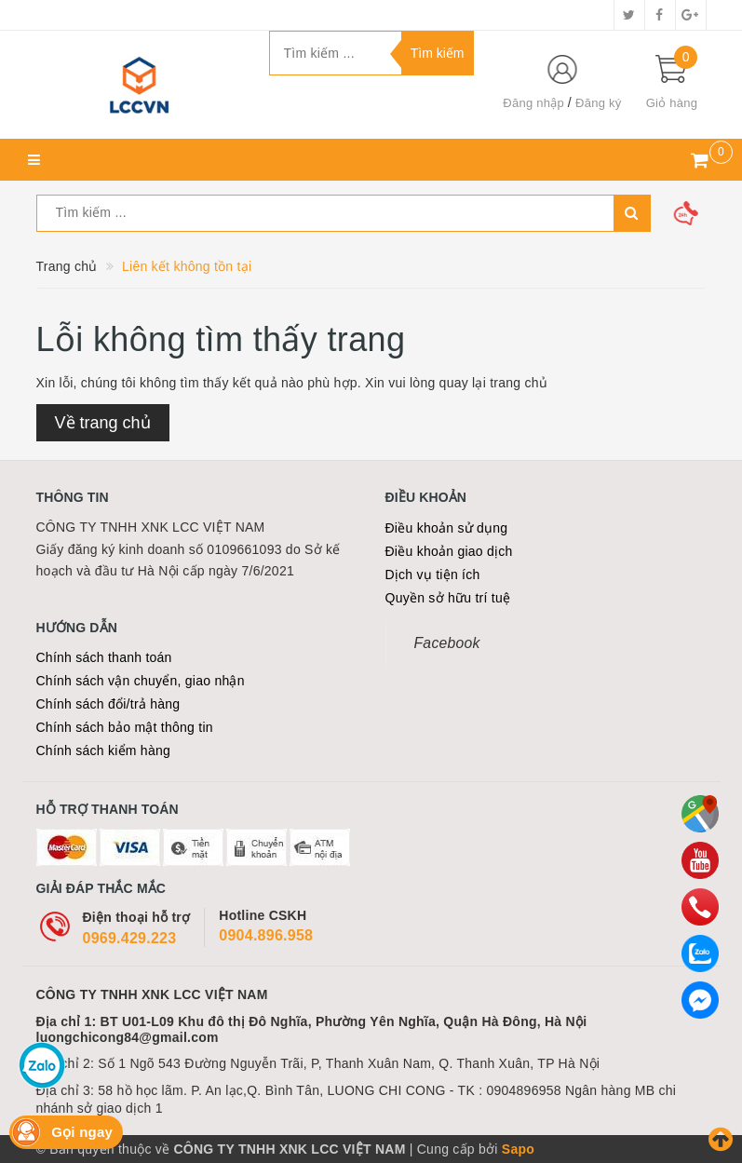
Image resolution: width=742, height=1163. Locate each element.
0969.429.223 (130, 938)
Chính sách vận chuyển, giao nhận (140, 680)
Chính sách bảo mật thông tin (124, 727)
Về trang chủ (103, 422)
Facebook (447, 643)
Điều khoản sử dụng (446, 528)
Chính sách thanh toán (104, 657)
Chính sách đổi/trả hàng (108, 703)
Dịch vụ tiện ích (432, 574)
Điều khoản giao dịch (449, 551)
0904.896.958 (266, 935)
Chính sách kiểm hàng (103, 750)
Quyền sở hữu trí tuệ (448, 597)
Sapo (518, 1149)
